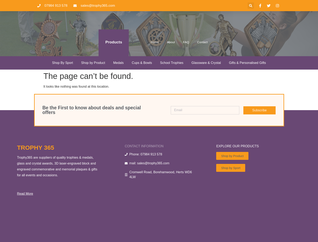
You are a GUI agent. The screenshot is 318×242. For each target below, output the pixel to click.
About (171, 42)
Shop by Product (93, 63)
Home (155, 42)
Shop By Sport (62, 63)
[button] (251, 5)
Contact (202, 42)
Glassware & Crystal (206, 63)
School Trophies (171, 63)
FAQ (186, 42)
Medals (118, 63)
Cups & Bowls (142, 63)
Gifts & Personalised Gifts (247, 63)
